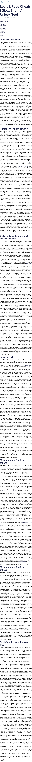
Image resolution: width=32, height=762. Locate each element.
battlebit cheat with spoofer (8, 490)
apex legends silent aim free (12, 423)
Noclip (2, 35)
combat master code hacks (5, 61)
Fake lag (3, 32)
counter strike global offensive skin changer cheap (19, 304)
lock (1, 17)
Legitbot (3, 22)
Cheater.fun (3, 25)
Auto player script (4, 34)
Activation (3, 28)
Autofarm (3, 24)
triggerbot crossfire (22, 561)
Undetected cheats (5, 21)
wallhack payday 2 (28, 162)
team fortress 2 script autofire (25, 365)
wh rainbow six (21, 284)
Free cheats (3, 29)
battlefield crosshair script (11, 137)
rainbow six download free (23, 166)
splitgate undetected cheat (24, 157)
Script (2, 31)
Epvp (2, 27)
